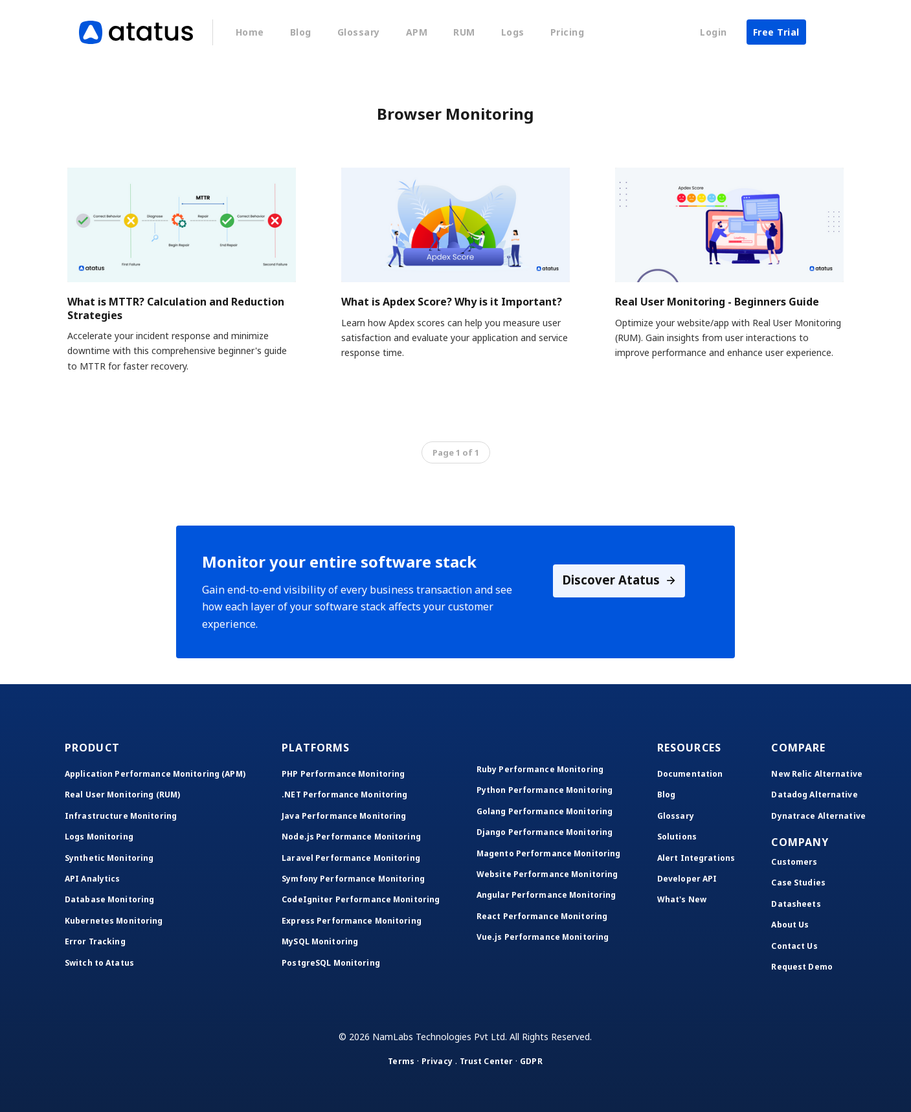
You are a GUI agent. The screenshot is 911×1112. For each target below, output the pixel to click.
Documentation (690, 773)
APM (417, 32)
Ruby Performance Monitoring (540, 769)
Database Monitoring (109, 899)
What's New (681, 899)
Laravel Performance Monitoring (351, 857)
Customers (794, 861)
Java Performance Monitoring (344, 815)
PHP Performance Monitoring (343, 773)
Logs (512, 32)
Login (713, 32)
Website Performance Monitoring (547, 874)
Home (250, 32)
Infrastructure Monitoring (121, 815)
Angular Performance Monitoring (546, 894)
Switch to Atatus (99, 962)
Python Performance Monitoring (545, 789)
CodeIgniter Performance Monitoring (361, 899)
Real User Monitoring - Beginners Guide (717, 302)
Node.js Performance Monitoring (351, 836)
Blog (300, 32)
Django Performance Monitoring (545, 832)
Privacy (437, 1061)
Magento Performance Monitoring (549, 853)
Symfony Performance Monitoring (353, 878)
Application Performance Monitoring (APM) (155, 773)
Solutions (677, 836)
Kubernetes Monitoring (114, 920)
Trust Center (486, 1061)
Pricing (567, 32)
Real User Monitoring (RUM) (122, 794)
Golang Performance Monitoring (545, 811)
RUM (464, 32)
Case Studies (798, 882)
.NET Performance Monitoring (344, 794)
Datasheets (795, 903)
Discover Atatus (619, 581)
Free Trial (776, 32)
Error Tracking (95, 941)
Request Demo (801, 966)
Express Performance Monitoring (352, 920)
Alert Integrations (696, 857)
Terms (401, 1061)
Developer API (687, 878)
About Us (790, 924)
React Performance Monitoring (542, 916)
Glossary (358, 32)
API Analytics (92, 878)
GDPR (531, 1061)
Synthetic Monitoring (109, 857)
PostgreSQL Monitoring (331, 962)
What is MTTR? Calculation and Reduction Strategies (175, 308)
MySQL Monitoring (320, 941)
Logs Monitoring (99, 836)
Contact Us (794, 945)
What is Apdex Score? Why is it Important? (451, 302)
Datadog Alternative (814, 794)
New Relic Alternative (816, 773)
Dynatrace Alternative (818, 815)
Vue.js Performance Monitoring (543, 936)
